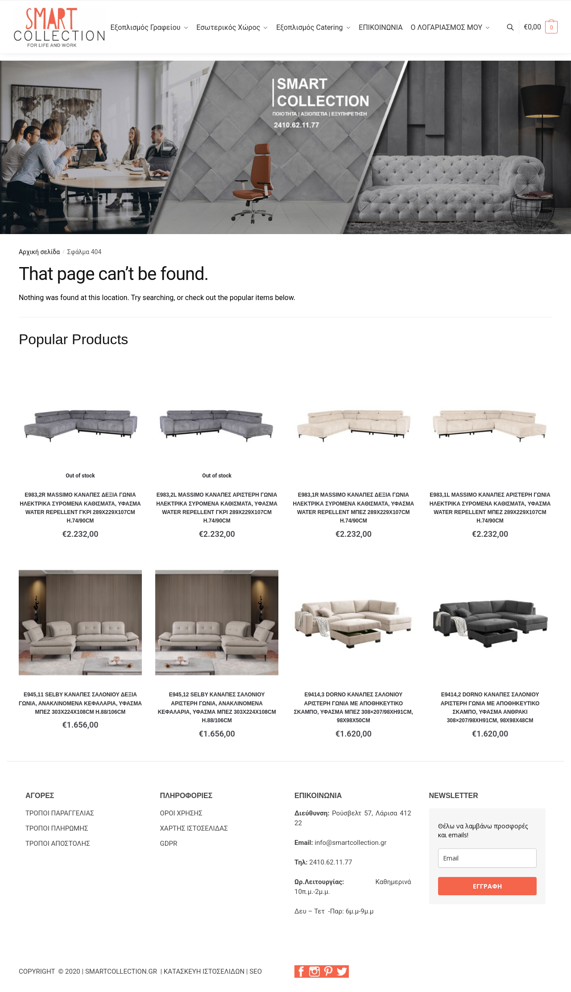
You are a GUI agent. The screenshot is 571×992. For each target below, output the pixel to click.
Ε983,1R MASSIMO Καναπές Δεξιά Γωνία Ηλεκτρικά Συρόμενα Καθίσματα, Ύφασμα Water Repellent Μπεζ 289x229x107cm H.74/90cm (353, 508)
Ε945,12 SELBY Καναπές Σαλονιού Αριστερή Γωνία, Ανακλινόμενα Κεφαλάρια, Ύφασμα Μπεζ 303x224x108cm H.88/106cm (217, 708)
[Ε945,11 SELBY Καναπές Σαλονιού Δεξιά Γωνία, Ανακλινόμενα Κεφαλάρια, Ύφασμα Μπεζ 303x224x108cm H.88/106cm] (80, 622)
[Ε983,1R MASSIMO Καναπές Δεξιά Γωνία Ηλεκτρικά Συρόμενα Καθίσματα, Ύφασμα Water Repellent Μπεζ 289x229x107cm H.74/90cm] (353, 423)
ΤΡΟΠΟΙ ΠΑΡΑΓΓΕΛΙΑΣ (59, 813)
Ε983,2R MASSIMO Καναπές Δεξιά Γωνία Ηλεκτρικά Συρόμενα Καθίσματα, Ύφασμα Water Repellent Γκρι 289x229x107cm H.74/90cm (80, 508)
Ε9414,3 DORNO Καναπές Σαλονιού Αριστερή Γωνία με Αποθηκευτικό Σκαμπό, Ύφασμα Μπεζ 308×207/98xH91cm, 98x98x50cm (353, 708)
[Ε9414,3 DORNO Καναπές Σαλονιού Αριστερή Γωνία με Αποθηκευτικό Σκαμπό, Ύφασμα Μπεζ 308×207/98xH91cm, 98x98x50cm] (353, 622)
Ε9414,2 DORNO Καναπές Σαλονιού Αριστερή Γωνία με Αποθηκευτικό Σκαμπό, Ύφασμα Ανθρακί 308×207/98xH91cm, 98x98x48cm (490, 708)
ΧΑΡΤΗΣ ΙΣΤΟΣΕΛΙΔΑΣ (194, 828)
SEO (255, 971)
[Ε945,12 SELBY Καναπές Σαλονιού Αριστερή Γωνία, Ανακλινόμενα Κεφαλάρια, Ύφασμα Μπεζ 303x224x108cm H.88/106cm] (216, 622)
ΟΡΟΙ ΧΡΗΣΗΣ (181, 813)
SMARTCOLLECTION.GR (122, 971)
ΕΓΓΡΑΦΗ (487, 886)
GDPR (168, 844)
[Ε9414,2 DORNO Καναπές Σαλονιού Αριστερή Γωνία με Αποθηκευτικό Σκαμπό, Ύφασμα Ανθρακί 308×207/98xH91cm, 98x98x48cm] (489, 622)
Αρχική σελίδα (39, 251)
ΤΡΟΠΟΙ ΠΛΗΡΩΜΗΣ (56, 828)
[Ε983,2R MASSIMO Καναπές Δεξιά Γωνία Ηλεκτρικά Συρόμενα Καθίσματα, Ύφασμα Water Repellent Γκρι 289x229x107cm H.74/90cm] (80, 423)
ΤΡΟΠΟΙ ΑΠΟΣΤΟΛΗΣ (57, 844)
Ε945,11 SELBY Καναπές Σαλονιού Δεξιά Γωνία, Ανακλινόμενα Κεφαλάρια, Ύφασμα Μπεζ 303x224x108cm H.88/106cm (80, 703)
